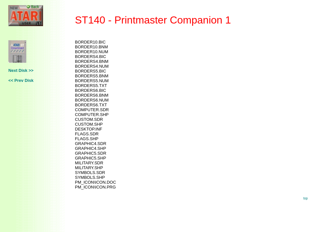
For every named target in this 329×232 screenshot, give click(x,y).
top (305, 198)
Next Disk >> (20, 70)
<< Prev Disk (20, 80)
